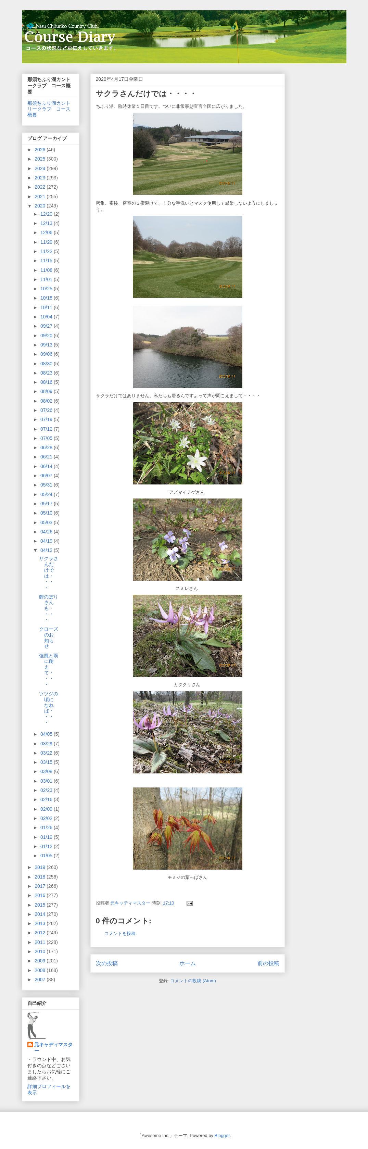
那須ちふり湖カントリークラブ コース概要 (49, 108)
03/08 (47, 771)
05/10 (47, 513)
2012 (41, 932)
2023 (41, 177)
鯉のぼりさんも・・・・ (48, 608)
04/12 (47, 550)
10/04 (47, 316)
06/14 (47, 466)
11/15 (47, 260)
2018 (41, 877)
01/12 (47, 846)
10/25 (47, 288)
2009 (41, 960)
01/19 (47, 837)
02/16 (47, 799)
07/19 (47, 419)
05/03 (47, 522)
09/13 (47, 345)
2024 (41, 168)
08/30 (47, 363)
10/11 (47, 307)
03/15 (47, 762)
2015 (41, 905)
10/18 (47, 298)
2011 (41, 942)
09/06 (47, 354)
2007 (41, 979)
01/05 (47, 855)
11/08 (47, 270)
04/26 (47, 531)
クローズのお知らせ (48, 637)
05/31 (47, 485)
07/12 (47, 429)
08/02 (47, 401)
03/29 (47, 743)
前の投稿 (268, 963)
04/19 (47, 541)
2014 (41, 914)
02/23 (47, 790)
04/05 (47, 734)
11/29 (47, 242)
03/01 (47, 781)
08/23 (47, 373)
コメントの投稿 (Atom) (193, 980)
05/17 (47, 503)
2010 (41, 951)
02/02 (47, 818)
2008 (41, 970)
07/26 (47, 410)
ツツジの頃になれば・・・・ (48, 708)
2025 (41, 159)
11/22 (47, 251)
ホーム (187, 963)
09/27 (47, 326)
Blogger (222, 1135)
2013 (41, 923)
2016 (41, 895)
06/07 (47, 475)
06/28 (47, 447)
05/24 (47, 494)
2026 (41, 149)
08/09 (47, 391)
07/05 (47, 438)
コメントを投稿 (120, 933)
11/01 (47, 279)
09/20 (47, 335)
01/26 (47, 827)
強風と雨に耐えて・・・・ (48, 670)
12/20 (47, 214)
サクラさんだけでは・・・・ (48, 573)
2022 (41, 187)
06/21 (47, 456)
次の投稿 (107, 963)
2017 (41, 886)
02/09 (47, 809)
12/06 (47, 232)
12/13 (47, 223)
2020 (41, 206)
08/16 (47, 382)
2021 (41, 196)
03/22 (47, 753)
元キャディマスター (53, 1047)
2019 (41, 867)
